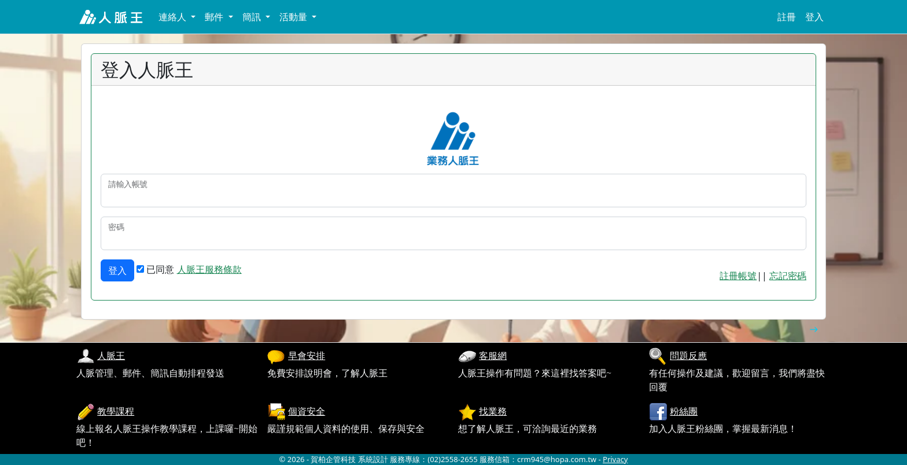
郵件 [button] (215, 16)
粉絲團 (684, 411)
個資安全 (306, 411)
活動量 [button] (294, 16)
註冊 (786, 16)
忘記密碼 (787, 275)
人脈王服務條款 (209, 269)
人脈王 (111, 355)
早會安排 (306, 355)
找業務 (493, 411)
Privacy (615, 459)
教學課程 (115, 411)
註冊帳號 (738, 275)
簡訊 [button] (252, 16)
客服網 (493, 355)
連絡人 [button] (173, 16)
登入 (814, 16)
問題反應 (688, 355)
